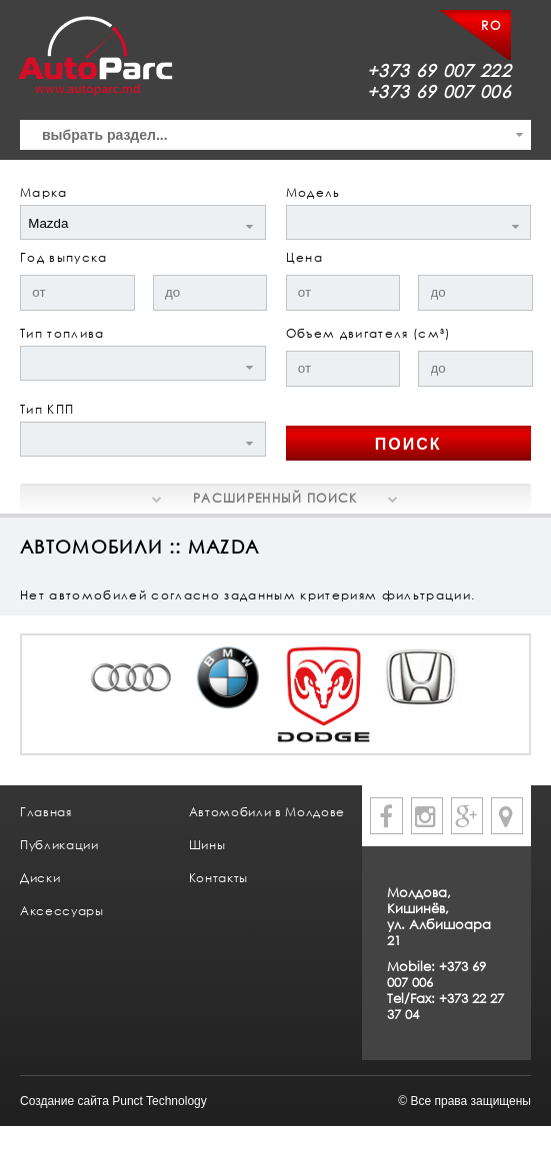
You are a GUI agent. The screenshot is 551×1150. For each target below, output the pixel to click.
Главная (46, 811)
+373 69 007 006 (439, 91)
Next (493, 711)
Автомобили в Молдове (267, 811)
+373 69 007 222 (439, 70)
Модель (313, 192)
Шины (207, 844)
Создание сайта (64, 1101)
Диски (40, 877)
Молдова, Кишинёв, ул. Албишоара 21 (439, 916)
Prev (58, 711)
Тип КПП (47, 409)
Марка (44, 192)
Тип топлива (62, 333)
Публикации (59, 844)
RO (491, 25)
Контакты (218, 877)
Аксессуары (62, 910)
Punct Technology (159, 1101)
